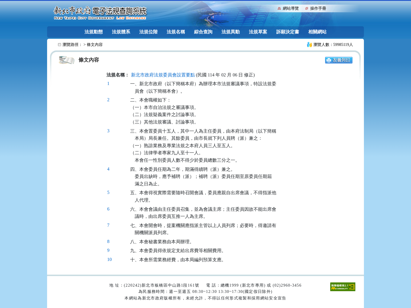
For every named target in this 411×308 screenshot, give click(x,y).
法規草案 (258, 31)
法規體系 (121, 31)
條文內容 (95, 44)
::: (272, 7)
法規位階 (148, 31)
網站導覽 (291, 8)
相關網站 (317, 31)
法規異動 (230, 31)
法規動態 (93, 31)
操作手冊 (318, 8)
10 (109, 259)
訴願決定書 (287, 31)
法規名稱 (176, 31)
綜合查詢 (203, 31)
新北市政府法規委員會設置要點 (163, 74)
